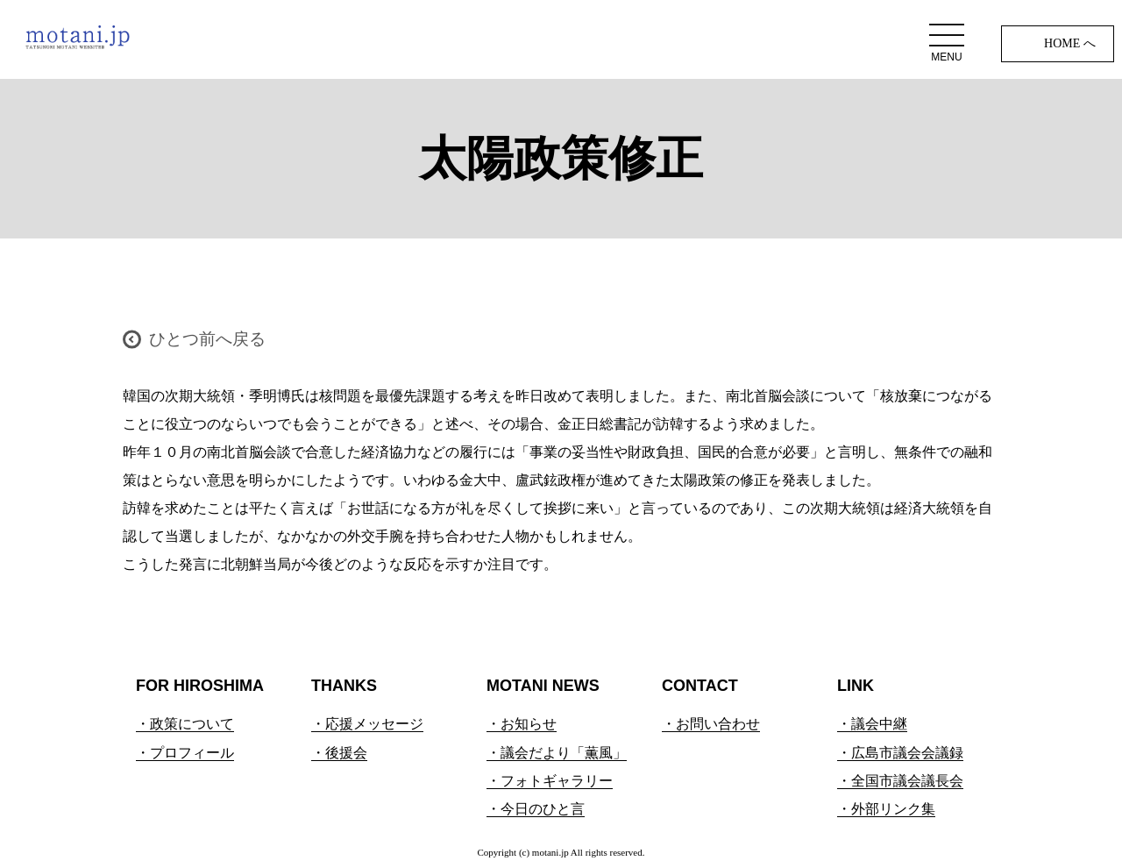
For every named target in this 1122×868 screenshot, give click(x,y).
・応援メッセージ (367, 723)
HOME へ (1070, 43)
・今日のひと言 (535, 808)
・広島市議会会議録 (900, 752)
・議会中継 (872, 723)
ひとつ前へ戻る (207, 339)
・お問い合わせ (711, 723)
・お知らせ (521, 723)
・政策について (185, 723)
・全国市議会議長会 (900, 780)
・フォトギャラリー (549, 780)
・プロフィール (185, 752)
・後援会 (339, 752)
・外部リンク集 (886, 808)
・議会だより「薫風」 (556, 752)
